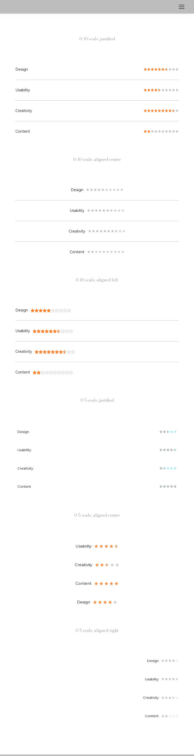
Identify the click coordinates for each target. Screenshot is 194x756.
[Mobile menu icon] (181, 7)
